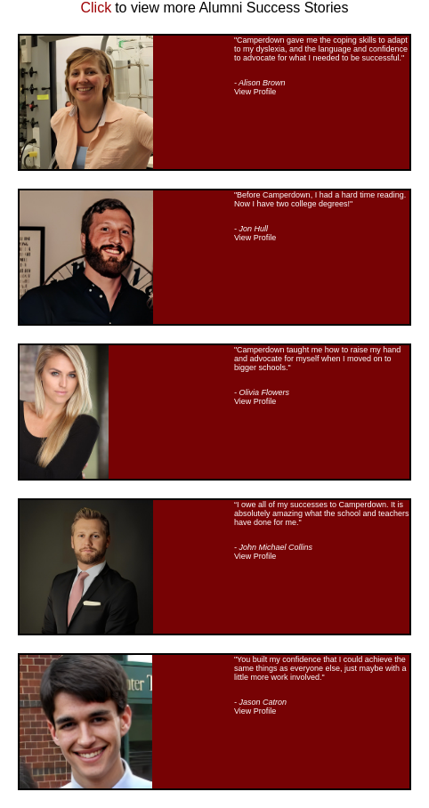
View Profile (255, 91)
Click (96, 7)
